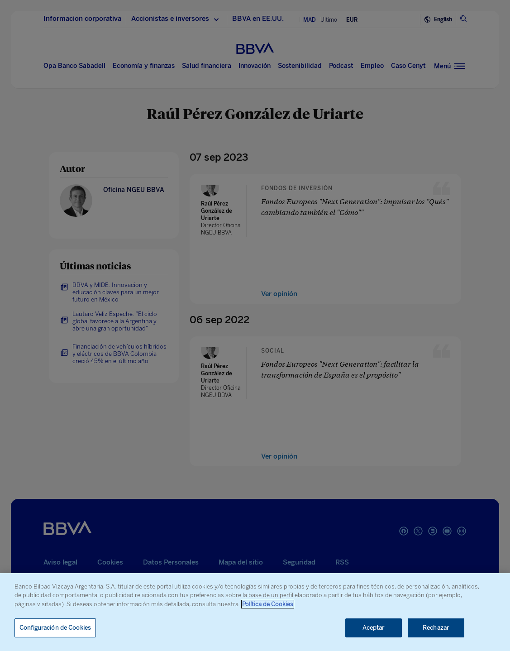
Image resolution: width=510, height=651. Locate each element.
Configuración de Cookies (55, 627)
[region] (255, 612)
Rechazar (436, 627)
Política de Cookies (267, 604)
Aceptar (373, 627)
